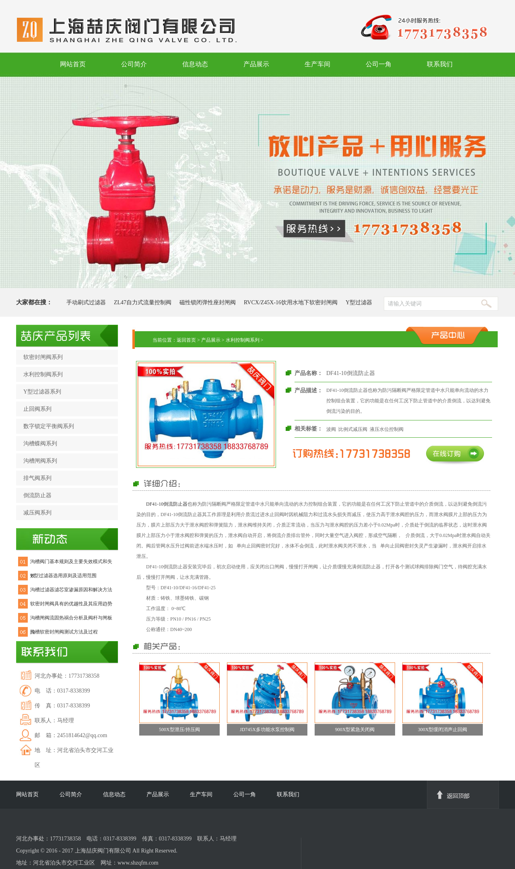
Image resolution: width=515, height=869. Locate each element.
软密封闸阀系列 (43, 357)
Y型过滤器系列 (42, 392)
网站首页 (73, 64)
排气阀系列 (37, 478)
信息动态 (195, 64)
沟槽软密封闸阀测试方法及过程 (64, 632)
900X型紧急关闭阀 (355, 729)
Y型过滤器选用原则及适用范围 (63, 575)
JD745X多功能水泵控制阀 (267, 729)
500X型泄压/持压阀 (179, 729)
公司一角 (378, 64)
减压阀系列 (37, 513)
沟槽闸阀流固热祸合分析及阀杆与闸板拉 (71, 620)
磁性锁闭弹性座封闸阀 (207, 302)
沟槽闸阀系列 (40, 461)
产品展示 (256, 64)
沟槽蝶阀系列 (40, 444)
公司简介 (134, 64)
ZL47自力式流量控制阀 (142, 302)
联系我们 (440, 64)
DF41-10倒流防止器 (166, 504)
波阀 (331, 429)
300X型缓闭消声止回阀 (443, 729)
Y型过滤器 (359, 302)
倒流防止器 (37, 495)
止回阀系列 (37, 409)
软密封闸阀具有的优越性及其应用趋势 (71, 604)
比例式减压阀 (352, 429)
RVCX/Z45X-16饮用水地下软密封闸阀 (291, 302)
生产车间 (317, 64)
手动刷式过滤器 (86, 302)
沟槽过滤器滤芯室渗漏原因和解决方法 (71, 589)
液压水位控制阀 (387, 429)
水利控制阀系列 (43, 374)
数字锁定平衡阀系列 (48, 426)
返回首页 (186, 340)
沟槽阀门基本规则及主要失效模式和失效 (71, 564)
